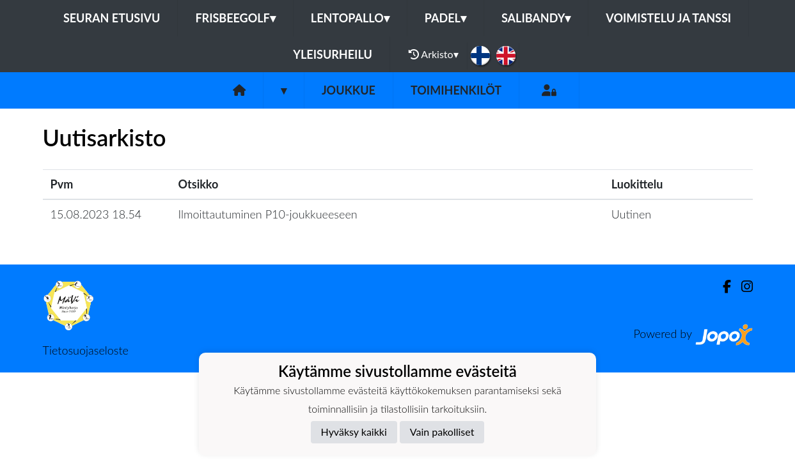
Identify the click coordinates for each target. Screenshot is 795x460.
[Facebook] (721, 286)
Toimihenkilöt (456, 90)
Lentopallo (350, 18)
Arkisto (434, 54)
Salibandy (536, 18)
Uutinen (631, 214)
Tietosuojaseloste (86, 350)
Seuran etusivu (112, 18)
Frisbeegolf (235, 18)
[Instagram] (742, 286)
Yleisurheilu (332, 54)
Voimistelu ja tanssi (668, 18)
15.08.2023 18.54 (96, 214)
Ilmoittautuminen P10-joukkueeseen (268, 214)
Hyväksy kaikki (354, 431)
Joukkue (348, 90)
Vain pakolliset (442, 431)
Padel (445, 18)
